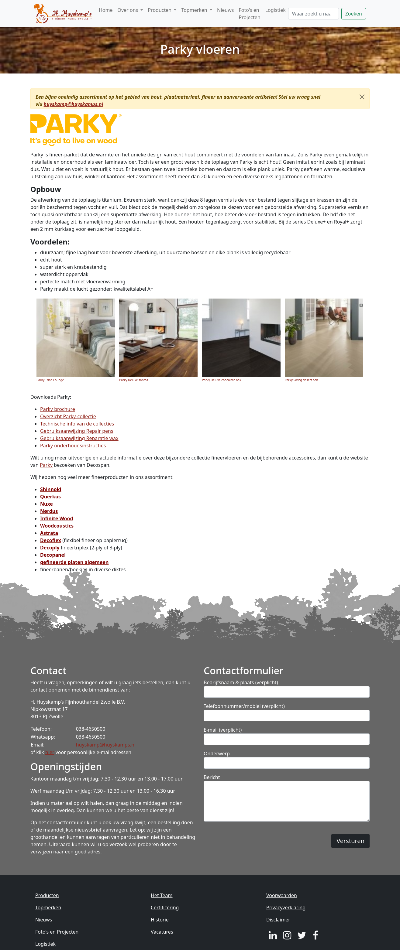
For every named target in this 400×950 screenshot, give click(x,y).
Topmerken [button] (195, 10)
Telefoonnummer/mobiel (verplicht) (244, 706)
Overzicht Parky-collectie (68, 416)
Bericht (212, 777)
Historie (160, 919)
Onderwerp (217, 753)
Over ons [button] (129, 10)
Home (106, 10)
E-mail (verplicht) (223, 729)
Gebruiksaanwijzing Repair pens (76, 431)
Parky (46, 465)
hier (49, 752)
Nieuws (225, 10)
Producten (47, 895)
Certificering (165, 907)
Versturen (350, 841)
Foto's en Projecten (249, 14)
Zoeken (353, 13)
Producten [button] (160, 10)
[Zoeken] (313, 13)
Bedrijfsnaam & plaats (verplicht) (241, 682)
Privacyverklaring (285, 907)
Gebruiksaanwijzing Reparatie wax (79, 438)
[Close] (362, 96)
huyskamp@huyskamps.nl (73, 104)
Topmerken (48, 907)
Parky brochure (57, 409)
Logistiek (275, 10)
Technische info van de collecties (77, 423)
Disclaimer (278, 919)
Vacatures (162, 931)
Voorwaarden (281, 895)
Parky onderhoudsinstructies (73, 445)
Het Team (162, 895)
